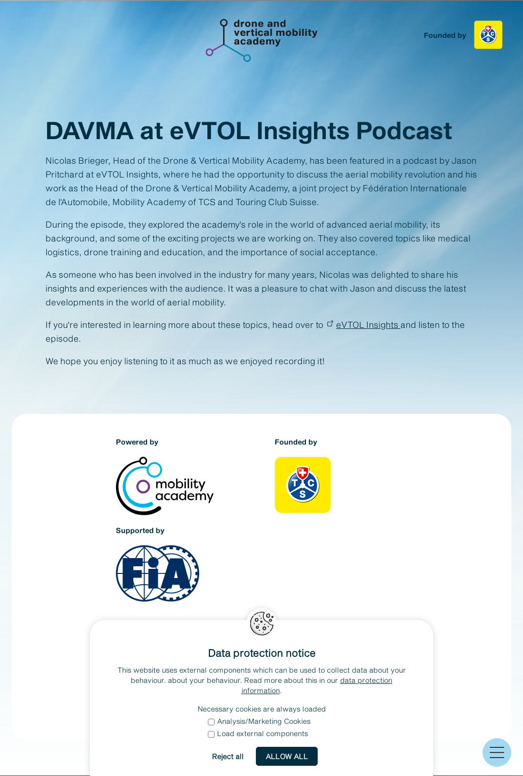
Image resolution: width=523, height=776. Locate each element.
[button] (497, 752)
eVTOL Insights (368, 324)
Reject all (228, 756)
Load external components (258, 733)
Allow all (287, 756)
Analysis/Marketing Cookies (259, 721)
